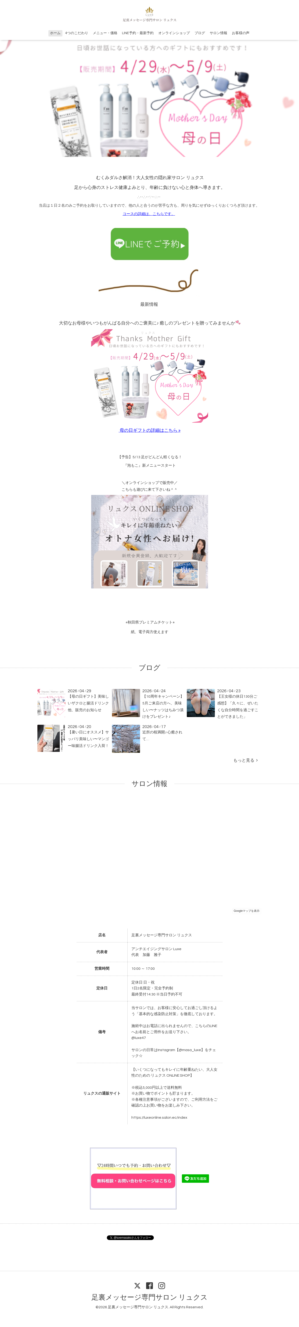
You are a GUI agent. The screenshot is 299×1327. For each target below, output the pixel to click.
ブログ (200, 33)
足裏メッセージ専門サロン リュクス (149, 1297)
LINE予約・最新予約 (138, 33)
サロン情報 (218, 33)
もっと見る (245, 760)
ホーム (55, 33)
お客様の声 (240, 33)
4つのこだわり (76, 33)
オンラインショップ (174, 33)
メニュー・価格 (105, 33)
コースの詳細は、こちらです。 (149, 214)
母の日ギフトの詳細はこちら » (150, 430)
